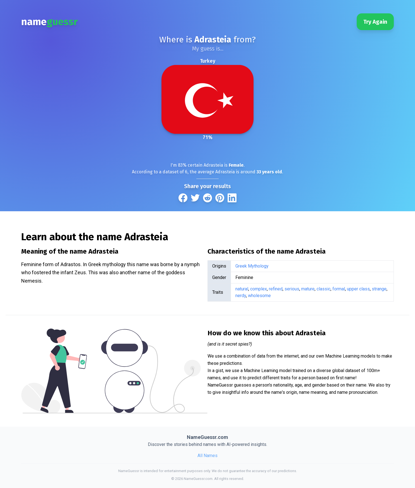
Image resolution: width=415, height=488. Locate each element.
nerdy (240, 295)
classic (323, 289)
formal (338, 289)
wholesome (259, 295)
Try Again (375, 21)
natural (241, 289)
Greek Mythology (252, 266)
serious (291, 289)
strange (379, 289)
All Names (207, 455)
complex (258, 289)
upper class (358, 289)
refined (276, 289)
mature (308, 289)
